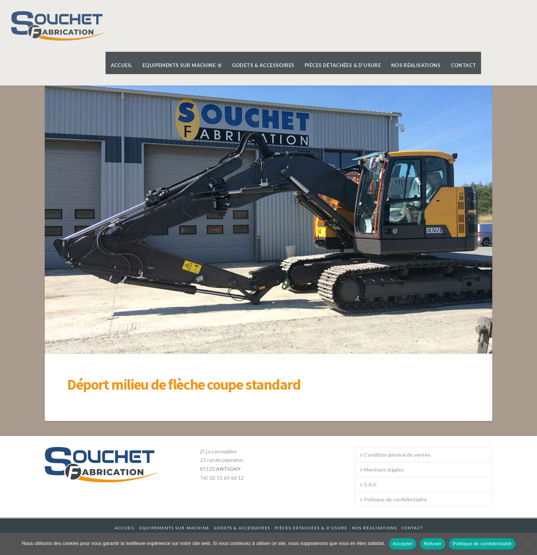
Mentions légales (382, 469)
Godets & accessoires (242, 528)
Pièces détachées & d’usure (311, 528)
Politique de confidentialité (393, 499)
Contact (412, 528)
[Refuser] (527, 544)
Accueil (124, 528)
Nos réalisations (374, 528)
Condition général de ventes (395, 454)
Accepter (402, 543)
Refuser (432, 543)
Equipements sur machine (174, 528)
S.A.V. (368, 484)
